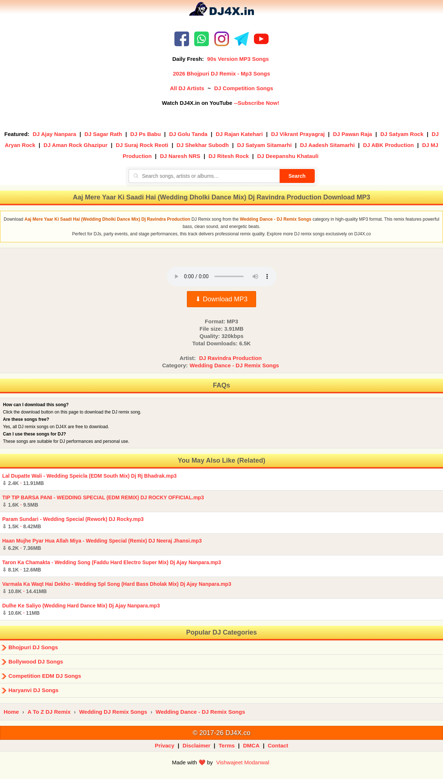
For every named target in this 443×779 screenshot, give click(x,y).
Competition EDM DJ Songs (44, 676)
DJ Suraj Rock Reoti (142, 145)
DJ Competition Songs (243, 88)
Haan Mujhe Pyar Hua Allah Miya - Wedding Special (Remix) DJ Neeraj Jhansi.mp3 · (102, 544)
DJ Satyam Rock (402, 134)
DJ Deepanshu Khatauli (288, 156)
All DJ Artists (187, 88)
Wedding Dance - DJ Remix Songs (234, 365)
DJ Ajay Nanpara (54, 134)
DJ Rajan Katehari (239, 134)
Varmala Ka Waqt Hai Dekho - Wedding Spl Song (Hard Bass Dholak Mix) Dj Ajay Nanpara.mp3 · (116, 587)
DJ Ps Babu (145, 134)
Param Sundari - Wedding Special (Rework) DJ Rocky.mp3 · (73, 522)
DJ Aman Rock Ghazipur (75, 145)
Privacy (164, 745)
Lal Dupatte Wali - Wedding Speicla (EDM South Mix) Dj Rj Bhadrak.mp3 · (89, 479)
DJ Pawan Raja (352, 134)
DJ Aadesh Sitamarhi (327, 145)
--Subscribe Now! (256, 103)
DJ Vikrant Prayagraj (298, 134)
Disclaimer (196, 745)
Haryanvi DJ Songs (33, 690)
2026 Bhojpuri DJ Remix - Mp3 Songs (221, 73)
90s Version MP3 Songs (238, 59)
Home (11, 712)
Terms (227, 745)
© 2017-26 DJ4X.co (221, 732)
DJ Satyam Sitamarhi (264, 145)
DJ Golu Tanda (188, 134)
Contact (278, 745)
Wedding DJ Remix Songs (113, 712)
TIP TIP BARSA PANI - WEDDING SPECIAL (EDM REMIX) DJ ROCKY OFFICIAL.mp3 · (103, 501)
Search (297, 176)
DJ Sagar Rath (103, 134)
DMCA (251, 745)
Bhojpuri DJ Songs (33, 647)
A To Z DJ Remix (49, 712)
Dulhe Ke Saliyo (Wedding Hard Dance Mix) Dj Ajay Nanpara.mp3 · (81, 609)
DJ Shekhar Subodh (203, 145)
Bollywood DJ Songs (35, 661)
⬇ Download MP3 (221, 299)
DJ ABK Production (388, 145)
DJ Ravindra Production (230, 358)
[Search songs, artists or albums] (204, 176)
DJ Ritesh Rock (228, 156)
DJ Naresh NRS (180, 156)
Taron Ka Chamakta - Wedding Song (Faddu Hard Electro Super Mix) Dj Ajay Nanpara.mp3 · (111, 566)
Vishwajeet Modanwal (242, 762)
